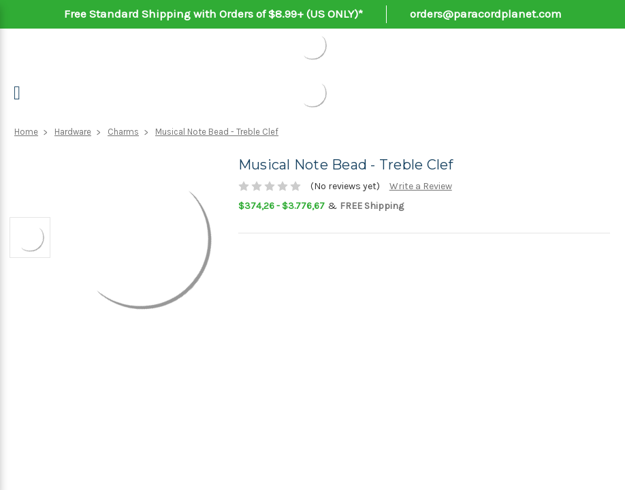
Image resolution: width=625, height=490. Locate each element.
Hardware (72, 132)
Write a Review (420, 186)
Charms (123, 132)
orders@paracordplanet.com (486, 13)
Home (26, 132)
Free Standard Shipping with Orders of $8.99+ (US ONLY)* (213, 13)
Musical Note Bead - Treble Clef (216, 132)
